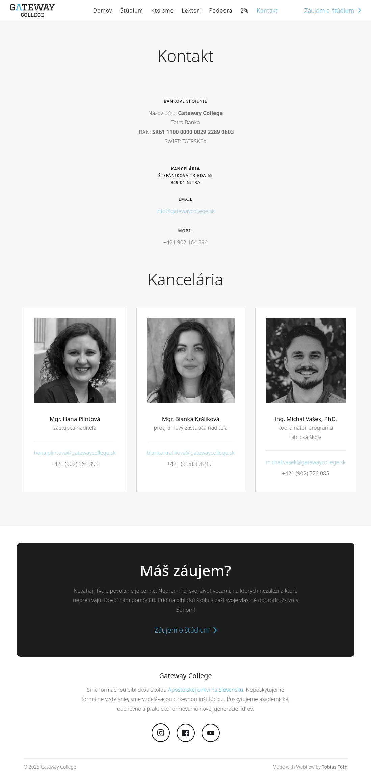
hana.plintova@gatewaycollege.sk (75, 452)
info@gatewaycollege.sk (185, 211)
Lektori (191, 10)
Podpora (220, 10)
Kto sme (162, 10)
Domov (102, 10)
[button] (132, 10)
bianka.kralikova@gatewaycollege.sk (191, 452)
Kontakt (267, 10)
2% (244, 10)
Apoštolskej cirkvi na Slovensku (205, 689)
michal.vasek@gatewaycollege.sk (306, 462)
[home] (32, 10)
